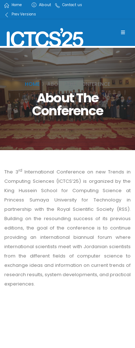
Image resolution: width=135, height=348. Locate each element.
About (45, 5)
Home (17, 5)
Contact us (72, 5)
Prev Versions (24, 14)
